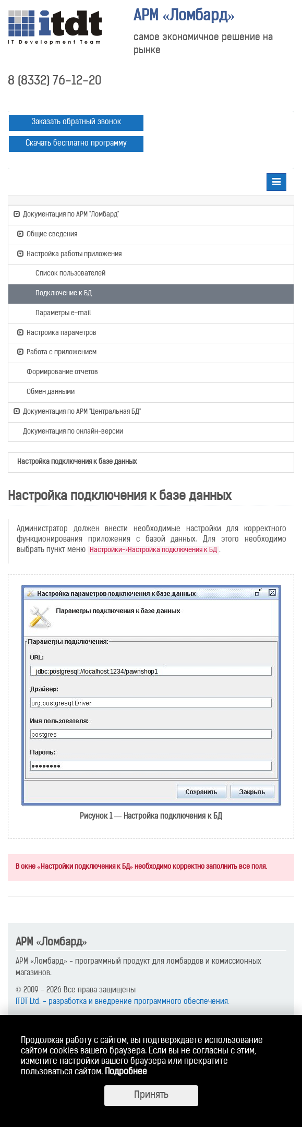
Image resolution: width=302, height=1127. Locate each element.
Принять (151, 1095)
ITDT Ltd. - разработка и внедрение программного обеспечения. (122, 1002)
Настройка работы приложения (69, 253)
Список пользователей (65, 273)
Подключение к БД (59, 293)
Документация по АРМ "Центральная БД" (77, 411)
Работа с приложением (56, 351)
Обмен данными (46, 391)
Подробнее (126, 1072)
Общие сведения (47, 234)
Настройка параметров (56, 332)
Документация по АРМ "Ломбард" (66, 214)
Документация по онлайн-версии (68, 432)
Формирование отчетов (57, 371)
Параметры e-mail (58, 312)
